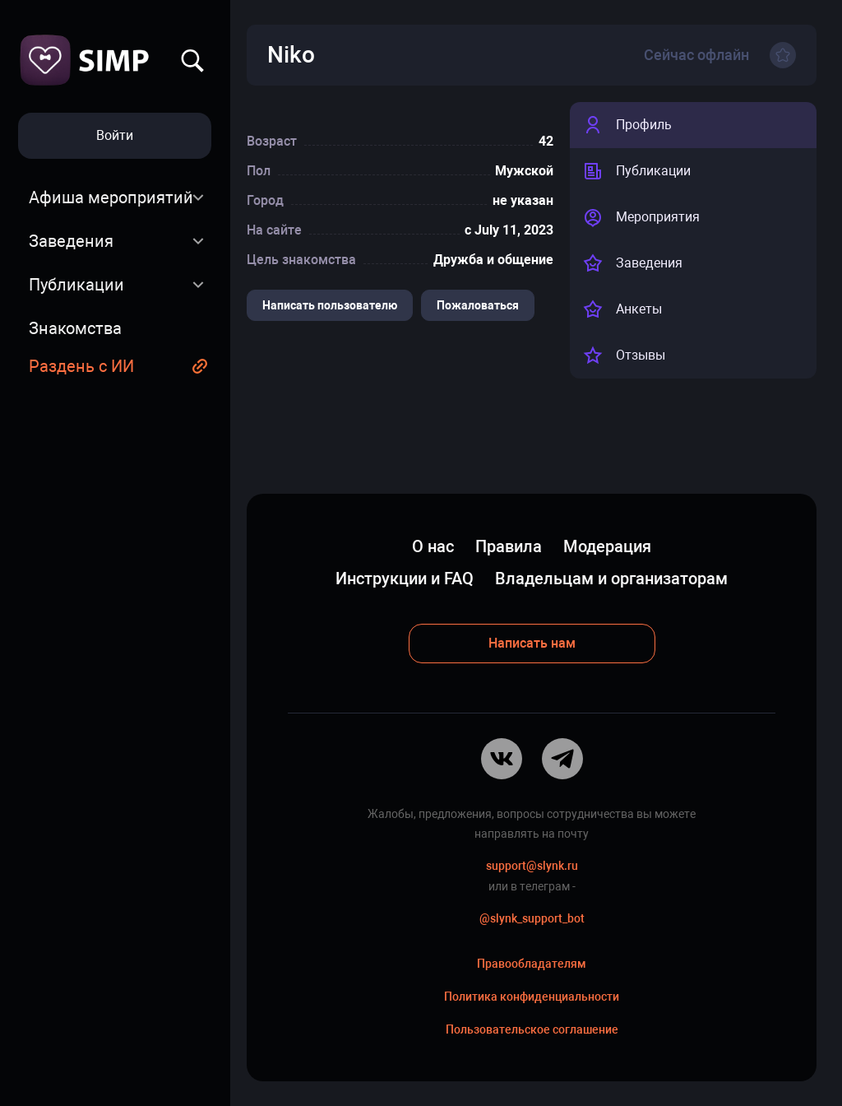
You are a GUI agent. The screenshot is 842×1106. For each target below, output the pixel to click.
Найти (192, 61)
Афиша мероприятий (111, 197)
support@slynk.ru (532, 865)
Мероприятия (641, 217)
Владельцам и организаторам (611, 578)
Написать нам (532, 643)
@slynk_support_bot (532, 918)
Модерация (607, 546)
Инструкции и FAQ (404, 578)
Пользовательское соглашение (532, 1029)
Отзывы (624, 355)
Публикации (76, 285)
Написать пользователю (329, 305)
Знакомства (75, 328)
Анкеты (622, 309)
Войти (114, 135)
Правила (508, 546)
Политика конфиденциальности (531, 996)
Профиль (627, 125)
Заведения (71, 241)
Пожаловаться (478, 305)
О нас (433, 546)
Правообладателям (531, 963)
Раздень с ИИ (81, 366)
